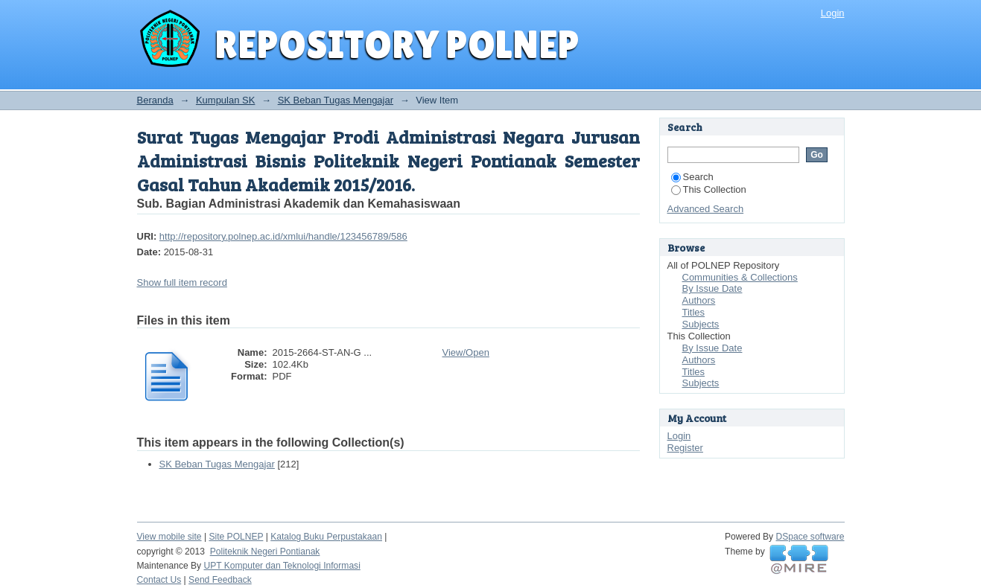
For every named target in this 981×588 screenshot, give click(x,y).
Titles (693, 312)
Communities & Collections (740, 277)
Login (833, 13)
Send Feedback (220, 580)
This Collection (708, 189)
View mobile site (169, 536)
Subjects (701, 324)
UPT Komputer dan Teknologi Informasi (281, 565)
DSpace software (810, 536)
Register (685, 447)
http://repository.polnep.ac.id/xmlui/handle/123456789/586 (283, 236)
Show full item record (182, 282)
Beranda (155, 100)
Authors (699, 300)
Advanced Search (705, 208)
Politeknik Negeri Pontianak (265, 551)
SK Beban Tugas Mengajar (335, 100)
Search (692, 176)
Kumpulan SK (225, 100)
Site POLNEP (236, 536)
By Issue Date (712, 288)
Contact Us (159, 580)
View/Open (465, 352)
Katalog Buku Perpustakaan (326, 536)
